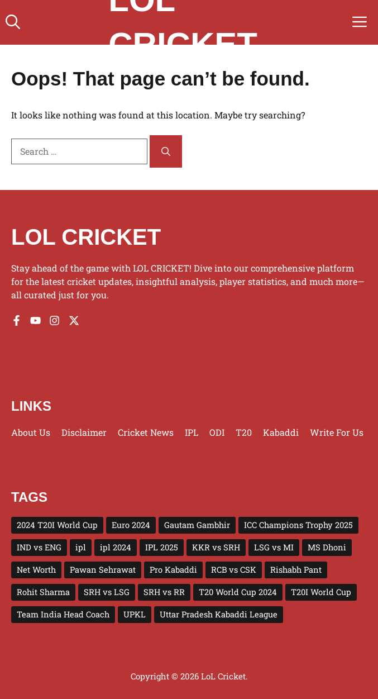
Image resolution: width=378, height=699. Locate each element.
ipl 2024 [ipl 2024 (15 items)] (115, 547)
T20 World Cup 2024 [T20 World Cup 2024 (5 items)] (238, 592)
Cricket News (146, 432)
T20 (244, 432)
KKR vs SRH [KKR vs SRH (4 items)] (216, 547)
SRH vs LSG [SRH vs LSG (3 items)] (107, 592)
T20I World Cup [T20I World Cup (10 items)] (321, 592)
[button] (13, 22)
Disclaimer (84, 432)
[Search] (166, 151)
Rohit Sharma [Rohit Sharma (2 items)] (43, 592)
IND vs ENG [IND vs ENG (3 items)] (39, 547)
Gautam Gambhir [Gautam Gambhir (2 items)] (197, 525)
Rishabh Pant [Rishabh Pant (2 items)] (296, 569)
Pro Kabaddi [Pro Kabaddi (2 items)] (173, 569)
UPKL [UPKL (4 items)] (134, 614)
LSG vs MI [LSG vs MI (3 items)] (274, 547)
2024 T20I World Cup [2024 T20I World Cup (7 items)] (57, 525)
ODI (216, 432)
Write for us (336, 432)
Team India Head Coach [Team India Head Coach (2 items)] (63, 614)
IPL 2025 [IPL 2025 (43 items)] (161, 547)
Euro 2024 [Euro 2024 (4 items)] (131, 525)
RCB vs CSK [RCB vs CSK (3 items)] (233, 569)
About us (30, 432)
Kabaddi (281, 432)
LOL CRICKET (86, 237)
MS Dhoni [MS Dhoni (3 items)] (327, 547)
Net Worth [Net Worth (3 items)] (36, 569)
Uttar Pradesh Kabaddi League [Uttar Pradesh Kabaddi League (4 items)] (218, 614)
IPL (191, 432)
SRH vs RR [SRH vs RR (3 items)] (164, 592)
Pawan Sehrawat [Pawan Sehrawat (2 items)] (103, 569)
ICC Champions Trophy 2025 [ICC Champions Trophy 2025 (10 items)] (298, 525)
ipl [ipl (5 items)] (80, 547)
